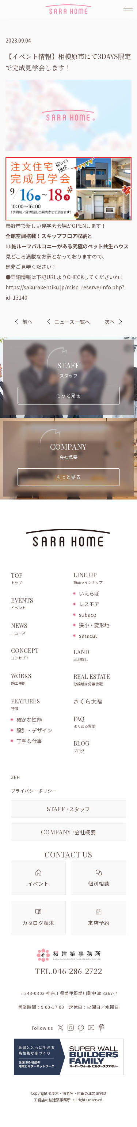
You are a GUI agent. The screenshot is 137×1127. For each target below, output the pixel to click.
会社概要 (68, 832)
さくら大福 (88, 701)
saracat (88, 635)
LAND (99, 655)
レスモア (89, 604)
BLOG (99, 747)
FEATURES (38, 705)
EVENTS (38, 604)
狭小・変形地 (94, 625)
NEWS (38, 629)
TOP (38, 579)
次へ (109, 321)
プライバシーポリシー (34, 790)
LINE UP (99, 578)
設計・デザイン (34, 730)
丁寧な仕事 (29, 740)
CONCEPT (38, 654)
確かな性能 (29, 719)
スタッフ (68, 809)
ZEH (15, 777)
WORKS (38, 679)
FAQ (99, 722)
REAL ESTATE (99, 680)
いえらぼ (89, 593)
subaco (87, 614)
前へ (27, 321)
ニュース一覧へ (68, 321)
